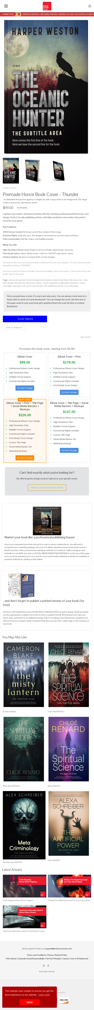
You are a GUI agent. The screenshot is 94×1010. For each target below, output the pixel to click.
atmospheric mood (23, 280)
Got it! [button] (30, 1002)
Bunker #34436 (9, 711)
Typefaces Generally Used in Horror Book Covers (24, 931)
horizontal (53, 283)
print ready (73, 286)
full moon (30, 283)
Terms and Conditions (36, 955)
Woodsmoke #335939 (12, 862)
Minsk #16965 (54, 786)
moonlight (7, 286)
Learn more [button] (44, 995)
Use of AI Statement (79, 958)
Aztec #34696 (54, 860)
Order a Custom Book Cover (47, 487)
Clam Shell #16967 (56, 711)
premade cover (19, 286)
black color (68, 280)
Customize (25, 318)
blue (76, 280)
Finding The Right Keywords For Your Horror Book (69, 900)
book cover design (35, 286)
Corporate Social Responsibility (30, 958)
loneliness (74, 283)
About (13, 958)
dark (5, 283)
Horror (13, 188)
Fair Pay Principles (53, 958)
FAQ (8, 958)
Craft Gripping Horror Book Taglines (18, 900)
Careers (66, 958)
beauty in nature (52, 280)
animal (11, 280)
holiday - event (41, 283)
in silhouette (63, 283)
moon (82, 283)
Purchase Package (24, 388)
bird (61, 280)
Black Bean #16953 (11, 786)
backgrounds (38, 280)
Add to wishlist (14, 328)
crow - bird (82, 280)
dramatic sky (19, 283)
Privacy (50, 955)
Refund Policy (61, 955)
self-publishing (50, 286)
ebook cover (63, 286)
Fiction (6, 188)
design (10, 283)
